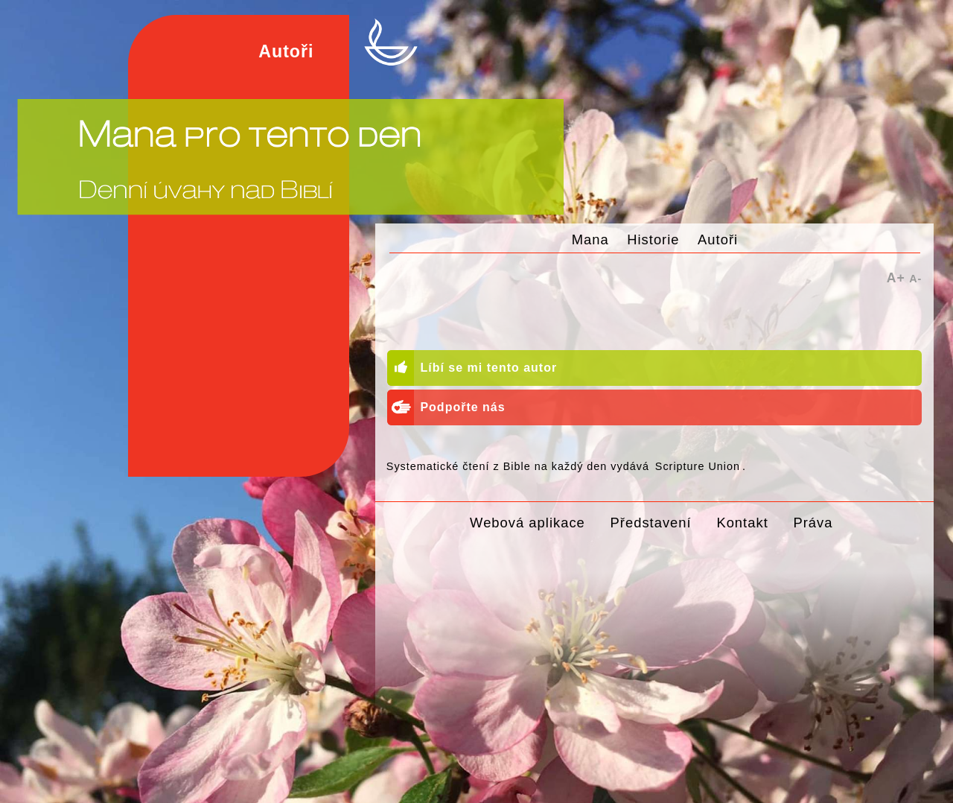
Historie (653, 239)
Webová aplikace (527, 522)
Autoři (718, 239)
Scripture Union (697, 466)
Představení (651, 522)
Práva (812, 522)
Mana (590, 239)
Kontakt (742, 522)
